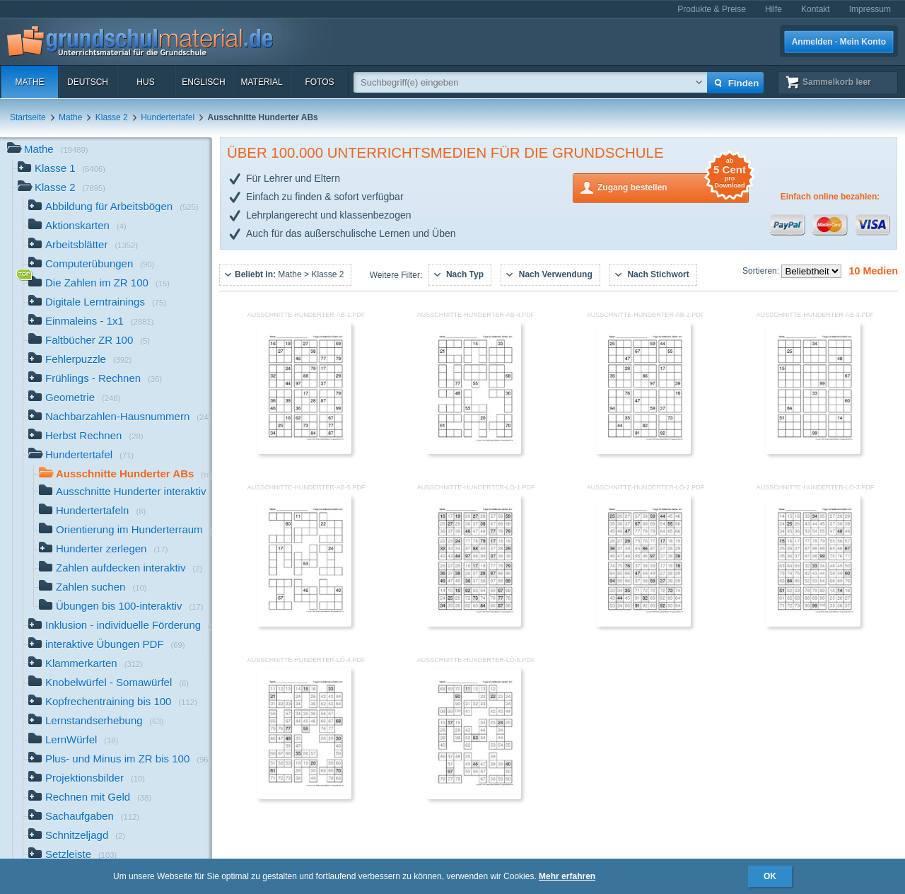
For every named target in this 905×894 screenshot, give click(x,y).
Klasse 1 (61, 169)
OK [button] (770, 876)
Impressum (870, 9)
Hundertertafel (167, 117)
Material (261, 82)
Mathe (29, 82)
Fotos (319, 82)
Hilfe (773, 9)
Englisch (203, 82)
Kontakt (815, 9)
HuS (145, 82)
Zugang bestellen (673, 186)
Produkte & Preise (711, 9)
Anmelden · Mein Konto (839, 42)
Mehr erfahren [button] (567, 876)
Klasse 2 (111, 117)
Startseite (28, 117)
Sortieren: (761, 271)
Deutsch (87, 82)
